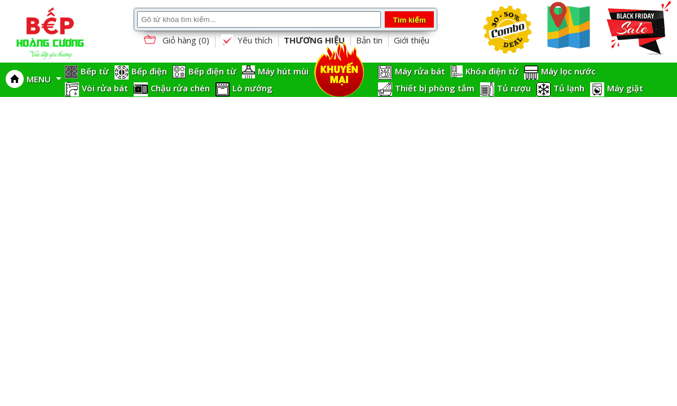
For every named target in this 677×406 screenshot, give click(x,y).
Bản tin (369, 40)
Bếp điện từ (212, 71)
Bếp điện (149, 71)
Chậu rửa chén (180, 88)
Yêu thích (246, 40)
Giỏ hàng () (175, 41)
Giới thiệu (411, 40)
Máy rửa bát (420, 71)
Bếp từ (95, 71)
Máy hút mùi (283, 71)
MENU (44, 79)
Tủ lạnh (568, 88)
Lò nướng (252, 88)
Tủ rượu (514, 88)
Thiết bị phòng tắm (434, 88)
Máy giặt (625, 88)
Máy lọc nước (568, 71)
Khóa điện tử (491, 71)
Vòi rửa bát (105, 88)
